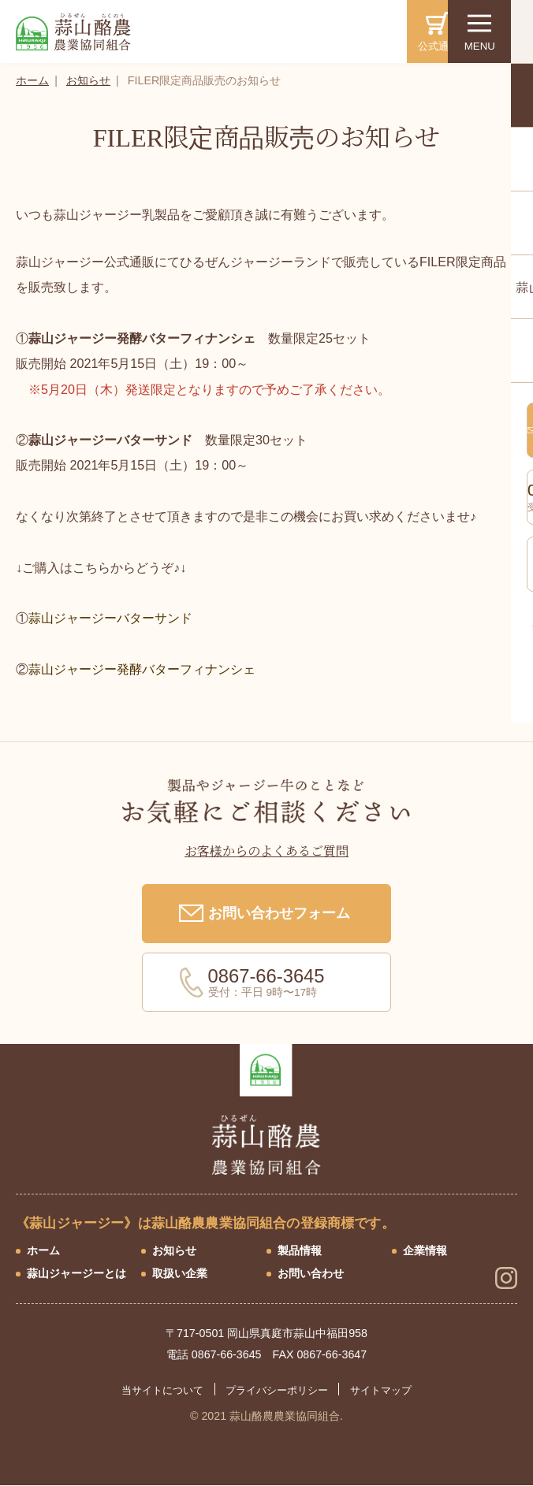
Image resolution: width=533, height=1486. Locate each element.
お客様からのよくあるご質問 (266, 851)
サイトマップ (381, 1390)
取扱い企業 (179, 1274)
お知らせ (88, 80)
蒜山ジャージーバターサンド (110, 618)
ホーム (32, 80)
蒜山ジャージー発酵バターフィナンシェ (148, 669)
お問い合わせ (311, 1274)
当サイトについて (162, 1390)
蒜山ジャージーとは (76, 1274)
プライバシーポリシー (277, 1390)
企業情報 (425, 1250)
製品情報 (300, 1250)
